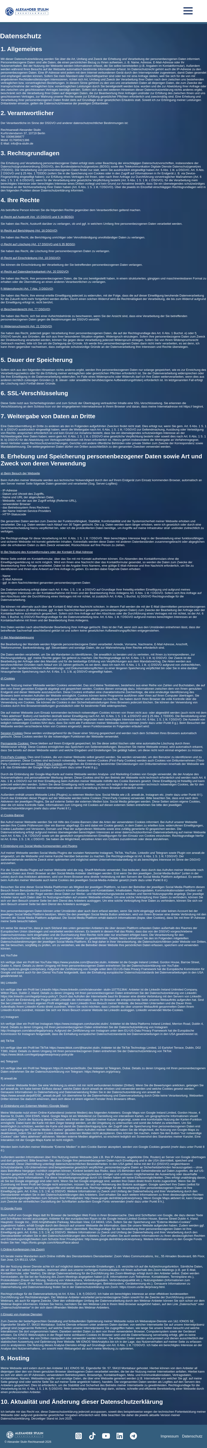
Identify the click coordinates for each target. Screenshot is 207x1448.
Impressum (170, 1436)
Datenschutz (192, 1436)
